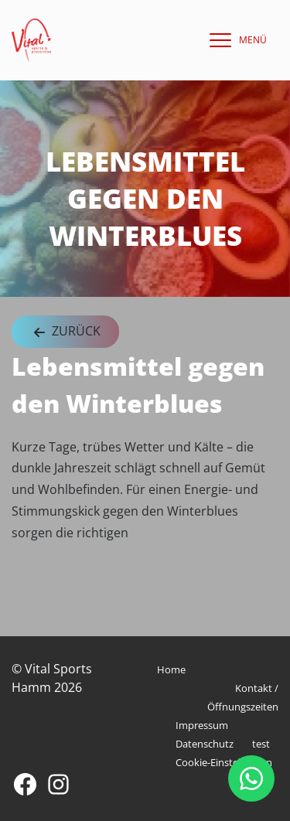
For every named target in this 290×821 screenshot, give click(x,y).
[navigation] (234, 40)
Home (171, 669)
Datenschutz (205, 744)
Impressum (202, 725)
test (261, 744)
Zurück (65, 332)
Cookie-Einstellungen (224, 762)
